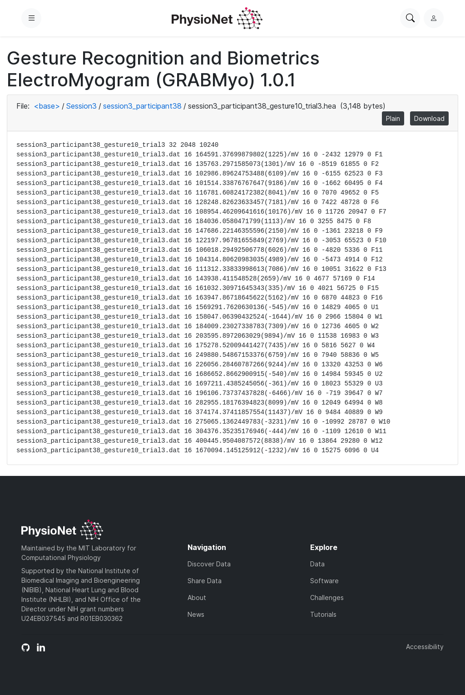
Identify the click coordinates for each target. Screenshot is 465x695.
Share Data (205, 581)
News (196, 614)
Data (317, 564)
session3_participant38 (142, 105)
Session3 (81, 105)
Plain (393, 118)
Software (324, 581)
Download (429, 118)
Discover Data (209, 564)
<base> (47, 105)
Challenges (327, 597)
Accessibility (425, 646)
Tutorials (323, 614)
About (197, 597)
